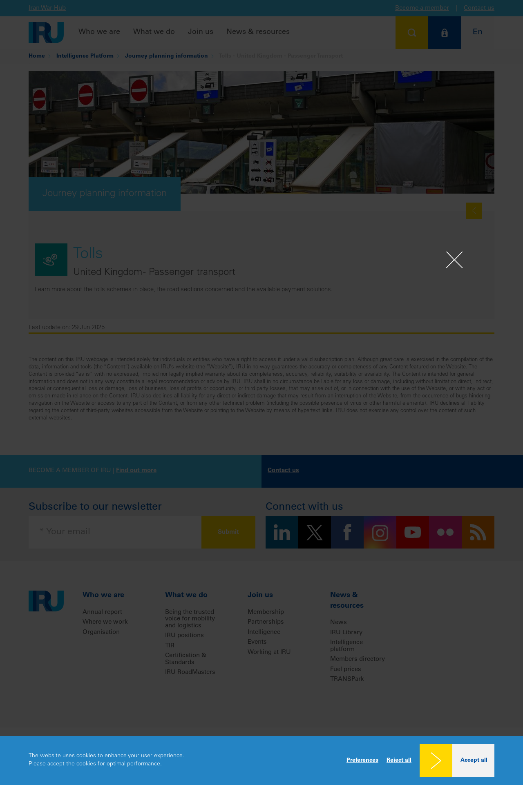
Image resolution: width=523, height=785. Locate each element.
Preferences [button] (362, 760)
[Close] (454, 259)
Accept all (473, 760)
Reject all (399, 760)
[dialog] (261, 760)
